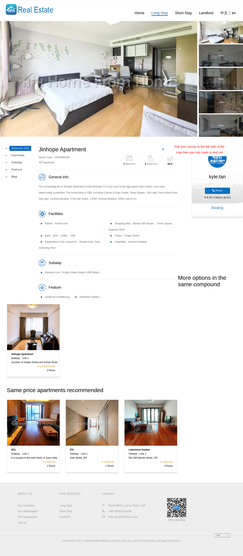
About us (25, 493)
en (234, 13)
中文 (224, 13)
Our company (26, 505)
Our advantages (28, 511)
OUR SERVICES (70, 493)
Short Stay (183, 13)
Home (139, 13)
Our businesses (27, 516)
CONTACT (109, 493)
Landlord (206, 13)
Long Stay (159, 13)
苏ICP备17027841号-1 (168, 541)
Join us (22, 522)
